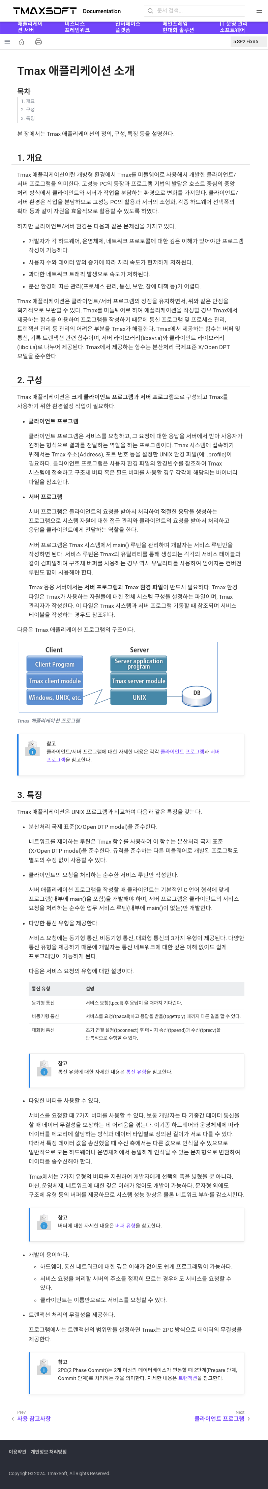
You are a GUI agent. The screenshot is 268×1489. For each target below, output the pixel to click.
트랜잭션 (187, 1378)
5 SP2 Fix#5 (245, 41)
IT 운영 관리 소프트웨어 (234, 27)
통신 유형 (136, 1072)
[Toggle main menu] (259, 11)
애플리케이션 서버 (30, 27)
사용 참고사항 (34, 1418)
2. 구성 (28, 109)
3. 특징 (28, 118)
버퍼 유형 (125, 1226)
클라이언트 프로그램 (182, 752)
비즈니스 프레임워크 (77, 27)
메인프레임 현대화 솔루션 (178, 27)
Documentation (102, 11)
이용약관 (17, 1452)
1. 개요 (28, 101)
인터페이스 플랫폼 (128, 27)
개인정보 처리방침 (49, 1452)
